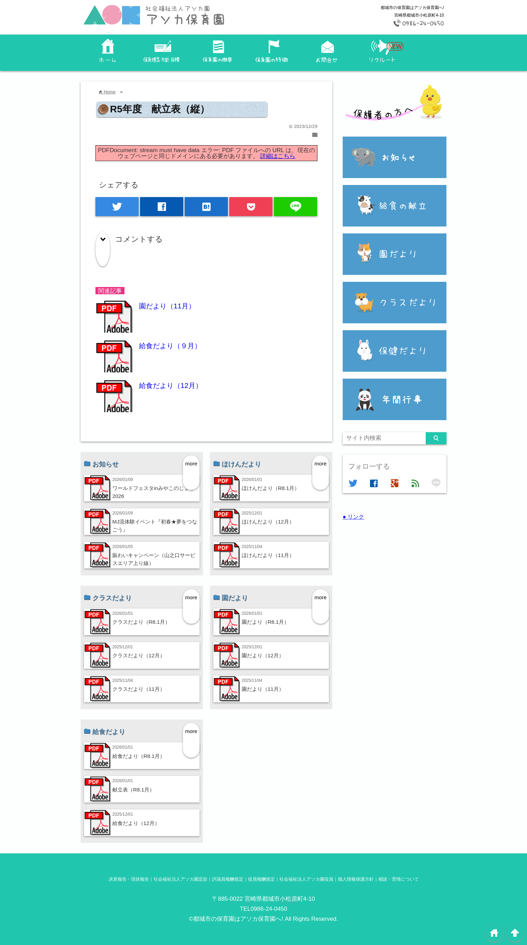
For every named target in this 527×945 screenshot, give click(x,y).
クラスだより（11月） (138, 689)
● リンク (353, 516)
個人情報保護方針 (356, 879)
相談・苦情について (398, 879)
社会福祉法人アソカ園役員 (306, 879)
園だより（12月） (263, 655)
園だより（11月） (167, 306)
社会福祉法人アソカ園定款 (180, 879)
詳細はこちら (277, 156)
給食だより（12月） (170, 385)
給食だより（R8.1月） (138, 756)
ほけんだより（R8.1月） (270, 488)
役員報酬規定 (261, 879)
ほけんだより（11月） (268, 555)
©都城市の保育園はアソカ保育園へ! (236, 919)
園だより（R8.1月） (265, 622)
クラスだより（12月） (138, 655)
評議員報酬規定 (227, 879)
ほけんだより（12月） (268, 522)
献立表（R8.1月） (133, 790)
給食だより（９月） (170, 346)
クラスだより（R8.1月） (141, 622)
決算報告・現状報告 (129, 879)
